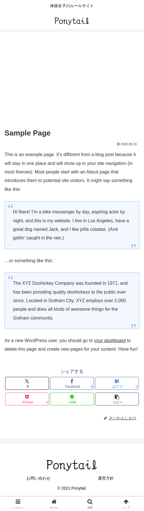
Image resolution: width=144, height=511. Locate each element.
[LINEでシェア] (72, 399)
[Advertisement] (72, 84)
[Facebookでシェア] (72, 383)
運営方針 (106, 478)
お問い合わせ (38, 478)
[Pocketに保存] (27, 399)
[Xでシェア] (27, 383)
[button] (117, 399)
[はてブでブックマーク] (117, 383)
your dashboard (110, 340)
